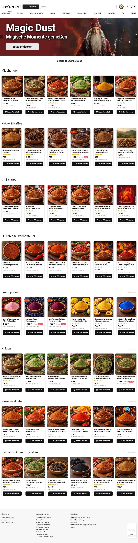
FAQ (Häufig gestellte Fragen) (44, 536)
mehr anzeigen (132, 71)
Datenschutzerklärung (77, 520)
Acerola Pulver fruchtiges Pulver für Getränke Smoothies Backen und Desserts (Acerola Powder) (11, 322)
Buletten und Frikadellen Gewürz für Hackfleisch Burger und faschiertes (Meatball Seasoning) (102, 209)
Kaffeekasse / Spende (42, 527)
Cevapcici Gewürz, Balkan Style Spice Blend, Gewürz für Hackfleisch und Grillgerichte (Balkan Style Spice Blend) (57, 432)
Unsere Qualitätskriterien (43, 517)
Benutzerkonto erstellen (8, 522)
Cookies (72, 527)
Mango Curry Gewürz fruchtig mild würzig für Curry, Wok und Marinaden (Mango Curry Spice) (80, 322)
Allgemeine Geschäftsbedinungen (80, 517)
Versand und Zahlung (42, 522)
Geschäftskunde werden (43, 524)
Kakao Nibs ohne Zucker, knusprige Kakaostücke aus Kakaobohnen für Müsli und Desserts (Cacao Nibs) (80, 153)
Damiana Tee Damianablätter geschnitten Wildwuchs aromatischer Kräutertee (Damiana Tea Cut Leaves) (126, 379)
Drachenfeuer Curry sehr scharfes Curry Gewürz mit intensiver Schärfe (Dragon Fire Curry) (126, 265)
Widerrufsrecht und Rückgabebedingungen (83, 524)
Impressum (73, 522)
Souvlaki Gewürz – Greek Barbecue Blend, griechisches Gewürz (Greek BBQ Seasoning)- (12, 432)
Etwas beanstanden (42, 534)
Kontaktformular (41, 532)
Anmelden (4, 520)
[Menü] (135, 524)
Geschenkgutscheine (42, 529)
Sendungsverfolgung (7, 517)
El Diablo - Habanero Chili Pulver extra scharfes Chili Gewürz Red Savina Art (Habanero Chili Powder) (57, 265)
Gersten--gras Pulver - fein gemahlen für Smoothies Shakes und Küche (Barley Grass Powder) (79, 379)
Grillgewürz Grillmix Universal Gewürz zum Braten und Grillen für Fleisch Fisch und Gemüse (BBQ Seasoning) (126, 101)
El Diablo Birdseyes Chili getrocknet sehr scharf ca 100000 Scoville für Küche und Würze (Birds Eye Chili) (80, 265)
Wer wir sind (39, 520)
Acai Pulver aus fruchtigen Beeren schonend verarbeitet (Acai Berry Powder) (57, 322)
